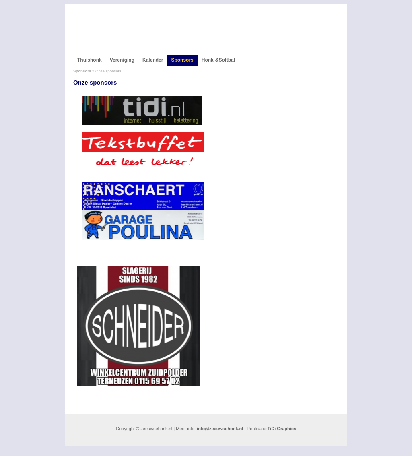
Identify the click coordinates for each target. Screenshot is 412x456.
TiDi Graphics (282, 428)
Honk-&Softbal (218, 60)
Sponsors (182, 60)
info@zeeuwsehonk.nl (220, 428)
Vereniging (122, 60)
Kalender (152, 60)
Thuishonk (89, 60)
